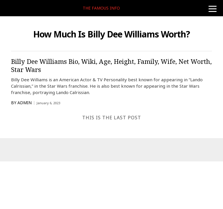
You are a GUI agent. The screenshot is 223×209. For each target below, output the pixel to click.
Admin (24, 102)
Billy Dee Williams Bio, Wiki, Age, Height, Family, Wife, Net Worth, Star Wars (111, 65)
